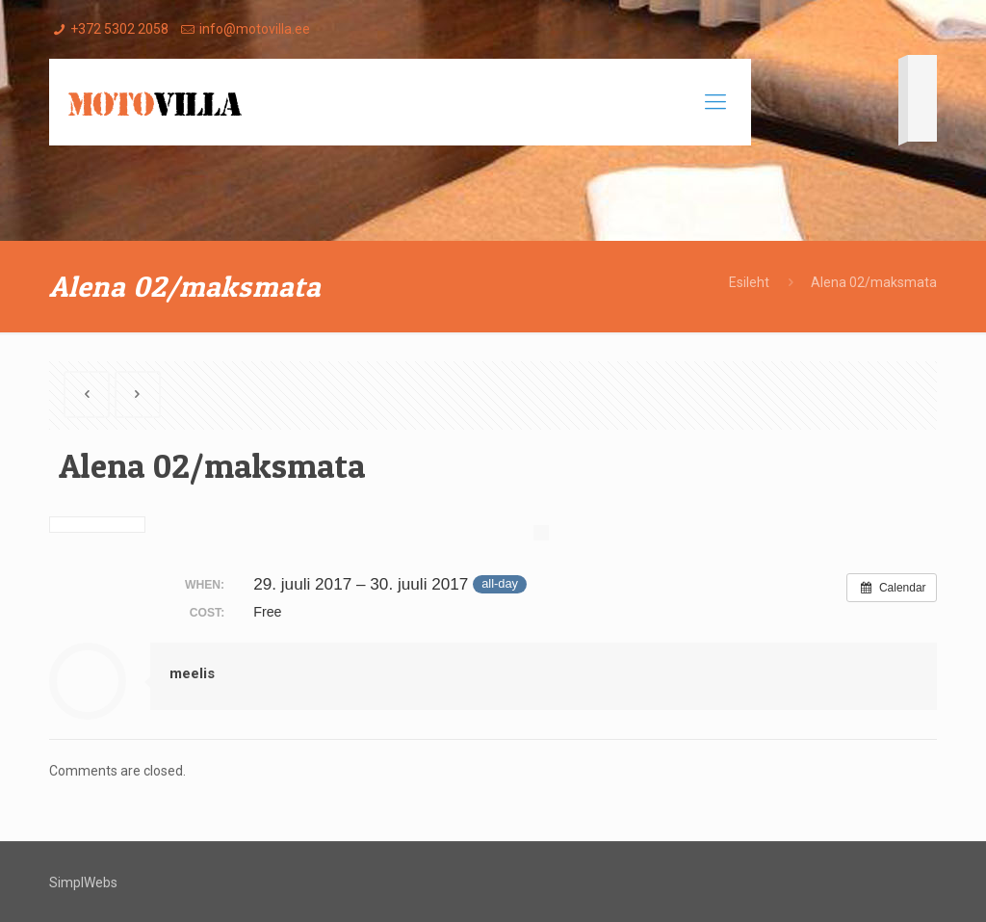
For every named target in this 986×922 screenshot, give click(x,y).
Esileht (749, 282)
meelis (192, 673)
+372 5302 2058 (119, 29)
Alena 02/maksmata (874, 282)
